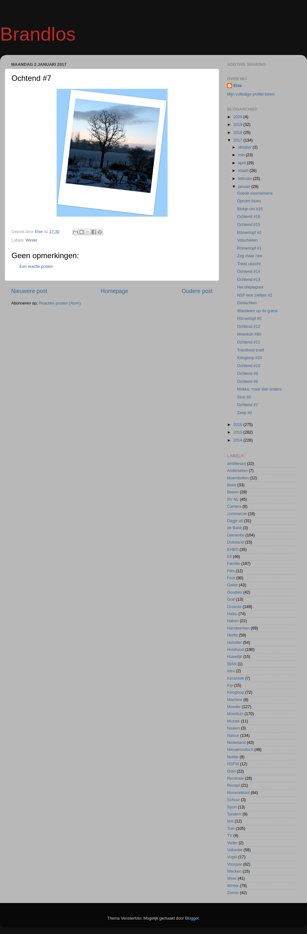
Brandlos (38, 34)
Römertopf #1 (249, 248)
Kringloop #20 (249, 358)
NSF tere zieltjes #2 (254, 295)
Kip (230, 685)
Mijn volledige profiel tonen (251, 94)
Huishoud (235, 649)
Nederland (236, 742)
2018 (238, 132)
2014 (238, 440)
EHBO (233, 549)
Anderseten (237, 470)
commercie (237, 514)
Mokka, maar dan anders (259, 389)
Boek (231, 485)
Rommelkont (238, 793)
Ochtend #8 (247, 381)
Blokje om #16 (250, 209)
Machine (234, 700)
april (242, 163)
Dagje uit (235, 521)
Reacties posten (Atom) (60, 303)
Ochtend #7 (247, 405)
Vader (232, 843)
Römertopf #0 (249, 318)
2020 (238, 117)
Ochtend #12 (248, 326)
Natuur (233, 735)
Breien (233, 492)
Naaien (233, 728)
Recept (233, 785)
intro (231, 671)
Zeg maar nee (249, 256)
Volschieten (247, 240)
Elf (229, 556)
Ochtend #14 (248, 271)
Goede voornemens (254, 193)
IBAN (231, 664)
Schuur (233, 800)
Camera (234, 506)
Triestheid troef (250, 350)
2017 (238, 140)
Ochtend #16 (248, 216)
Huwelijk (234, 656)
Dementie (235, 535)
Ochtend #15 (248, 224)
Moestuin (235, 714)
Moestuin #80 (249, 334)
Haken (233, 621)
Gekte (232, 585)
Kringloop (235, 692)
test (230, 821)
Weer (232, 878)
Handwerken (238, 628)
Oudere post (197, 291)
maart (244, 170)
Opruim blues (249, 201)
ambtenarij (236, 463)
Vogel (232, 857)
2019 (238, 124)
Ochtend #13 (248, 279)
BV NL (233, 499)
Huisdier (234, 642)
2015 (238, 432)
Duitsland (235, 542)
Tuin (231, 828)
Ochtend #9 (247, 373)
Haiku (232, 614)
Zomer (233, 893)
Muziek (233, 721)
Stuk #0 (244, 397)
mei (242, 155)
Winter (31, 240)
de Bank (234, 528)
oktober (245, 147)
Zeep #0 (244, 413)
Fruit (231, 578)
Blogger (192, 918)
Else (237, 85)
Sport (232, 807)
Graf (231, 599)
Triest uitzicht (249, 264)
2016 (238, 424)
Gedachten (247, 303)
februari (245, 178)
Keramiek (235, 678)
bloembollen (238, 478)
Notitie (233, 757)
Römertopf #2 (249, 232)
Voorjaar (234, 864)
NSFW (233, 764)
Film (231, 571)
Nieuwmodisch (240, 749)
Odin (231, 771)
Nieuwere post (29, 291)
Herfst (232, 635)
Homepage (114, 291)
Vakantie (234, 850)
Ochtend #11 (248, 342)
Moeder (234, 707)
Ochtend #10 (248, 366)
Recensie (235, 778)
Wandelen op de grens (257, 311)
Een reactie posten (36, 266)
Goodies (234, 592)
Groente (234, 607)
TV (229, 835)
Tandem (234, 814)
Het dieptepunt (250, 287)
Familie (233, 563)
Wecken (234, 871)
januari (244, 186)
